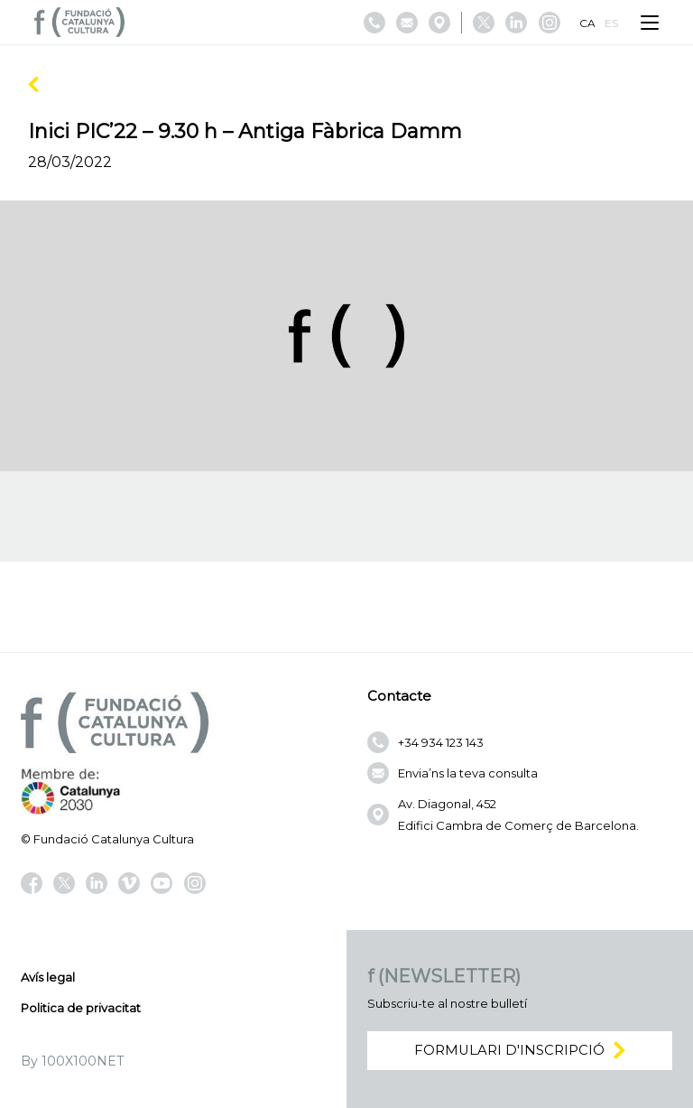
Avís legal (48, 977)
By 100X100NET (72, 1061)
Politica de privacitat (81, 1008)
